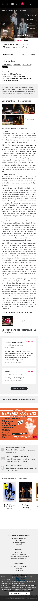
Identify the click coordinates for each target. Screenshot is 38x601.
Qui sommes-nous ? (19, 538)
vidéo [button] (24, 321)
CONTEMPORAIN (6, 64)
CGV (10, 556)
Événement (17, 64)
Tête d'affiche (27, 64)
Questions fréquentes (19, 554)
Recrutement (19, 540)
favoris (31, 28)
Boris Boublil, (23, 78)
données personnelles (21, 556)
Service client (19, 552)
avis (29, 24)
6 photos (31, 15)
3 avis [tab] (22, 55)
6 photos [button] (30, 120)
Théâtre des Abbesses (11, 44)
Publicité (19, 568)
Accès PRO (19, 570)
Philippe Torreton (16, 74)
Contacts (19, 545)
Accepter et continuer (19, 593)
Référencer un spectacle (19, 566)
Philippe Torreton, (12, 78)
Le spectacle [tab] (8, 55)
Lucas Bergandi (12, 80)
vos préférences (13, 587)
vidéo (30, 20)
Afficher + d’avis (19, 388)
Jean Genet (8, 72)
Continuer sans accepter (19, 598)
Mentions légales (19, 543)
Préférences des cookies (19, 559)
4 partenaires (15, 585)
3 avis (26, 40)
